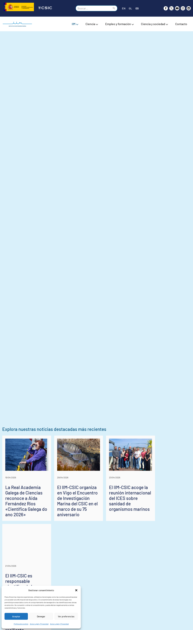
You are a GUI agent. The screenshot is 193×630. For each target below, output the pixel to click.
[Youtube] (177, 8)
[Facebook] (166, 8)
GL (130, 8)
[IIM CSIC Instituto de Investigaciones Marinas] (18, 24)
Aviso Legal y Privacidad (39, 624)
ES (137, 8)
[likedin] (189, 8)
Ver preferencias (66, 616)
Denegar (41, 616)
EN (123, 8)
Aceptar (16, 616)
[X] (171, 8)
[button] (76, 590)
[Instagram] (183, 8)
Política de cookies (21, 624)
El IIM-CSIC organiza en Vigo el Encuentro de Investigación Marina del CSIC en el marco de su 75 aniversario (94, 556)
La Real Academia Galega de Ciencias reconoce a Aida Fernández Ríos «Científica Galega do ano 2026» (30, 556)
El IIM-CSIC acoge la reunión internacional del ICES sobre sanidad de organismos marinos (160, 554)
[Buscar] (93, 8)
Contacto (181, 24)
